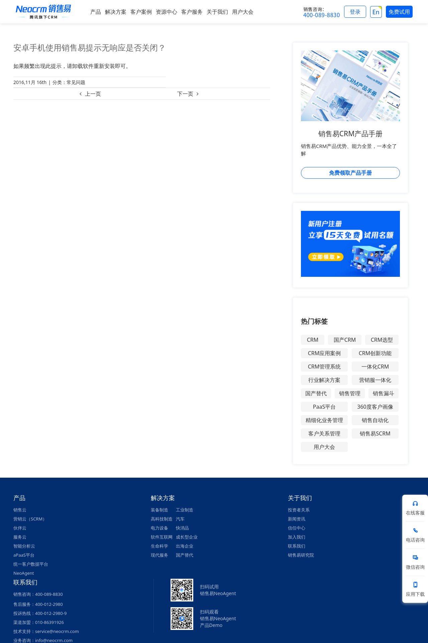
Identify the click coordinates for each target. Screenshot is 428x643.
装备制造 (159, 510)
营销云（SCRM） (30, 519)
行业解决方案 (324, 380)
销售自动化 (375, 420)
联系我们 (296, 546)
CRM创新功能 (375, 353)
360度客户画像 (375, 406)
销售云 (19, 510)
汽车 (180, 519)
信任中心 (296, 528)
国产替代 (316, 393)
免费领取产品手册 (350, 172)
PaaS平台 (324, 406)
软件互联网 (162, 537)
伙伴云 (19, 528)
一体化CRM (375, 366)
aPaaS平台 (23, 555)
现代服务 (159, 555)
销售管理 (349, 393)
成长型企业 (187, 537)
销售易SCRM (375, 433)
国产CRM (345, 339)
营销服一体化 (375, 380)
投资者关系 (299, 510)
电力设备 (159, 528)
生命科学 (159, 546)
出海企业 (184, 546)
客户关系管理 (324, 433)
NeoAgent (23, 573)
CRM (313, 339)
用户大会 (324, 447)
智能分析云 (24, 546)
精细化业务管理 (324, 420)
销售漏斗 (383, 393)
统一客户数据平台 (30, 564)
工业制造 (184, 510)
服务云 (19, 537)
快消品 (182, 528)
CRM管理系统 (324, 366)
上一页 (93, 93)
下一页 (185, 93)
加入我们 (296, 537)
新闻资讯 (296, 519)
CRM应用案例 (324, 353)
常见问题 (76, 82)
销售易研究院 (301, 555)
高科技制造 (162, 519)
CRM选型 (382, 339)
